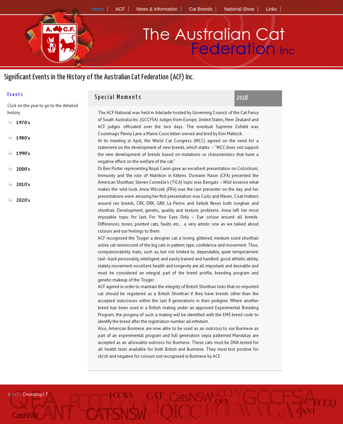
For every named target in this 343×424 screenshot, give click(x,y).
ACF (120, 9)
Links (271, 9)
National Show (239, 9)
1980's (23, 138)
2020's (23, 200)
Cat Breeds (200, 9)
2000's (23, 169)
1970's (23, 122)
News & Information (156, 9)
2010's (23, 184)
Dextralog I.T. (36, 394)
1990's (23, 153)
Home (97, 9)
